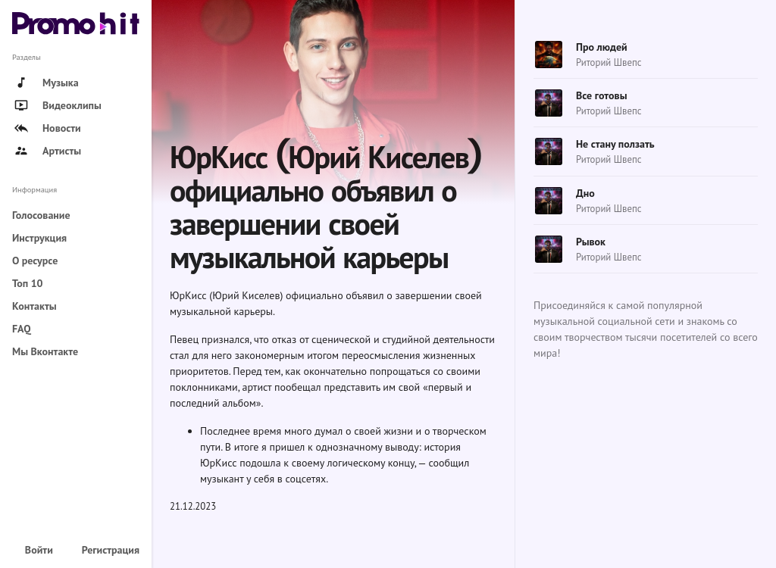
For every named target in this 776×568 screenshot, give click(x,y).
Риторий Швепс (609, 62)
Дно (585, 193)
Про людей (601, 47)
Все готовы (601, 95)
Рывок (590, 241)
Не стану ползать (615, 144)
